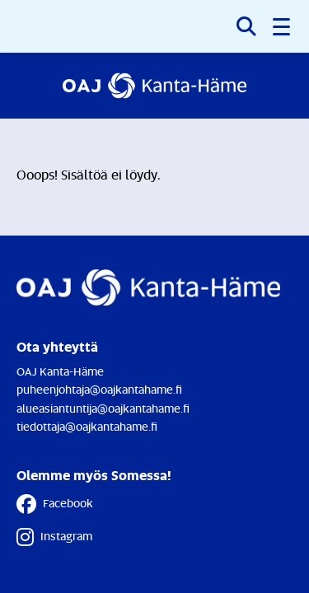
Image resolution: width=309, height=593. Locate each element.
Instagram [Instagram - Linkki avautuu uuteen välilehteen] (54, 537)
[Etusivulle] (154, 85)
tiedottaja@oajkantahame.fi (86, 426)
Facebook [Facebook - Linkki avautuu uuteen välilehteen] (54, 504)
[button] (283, 26)
